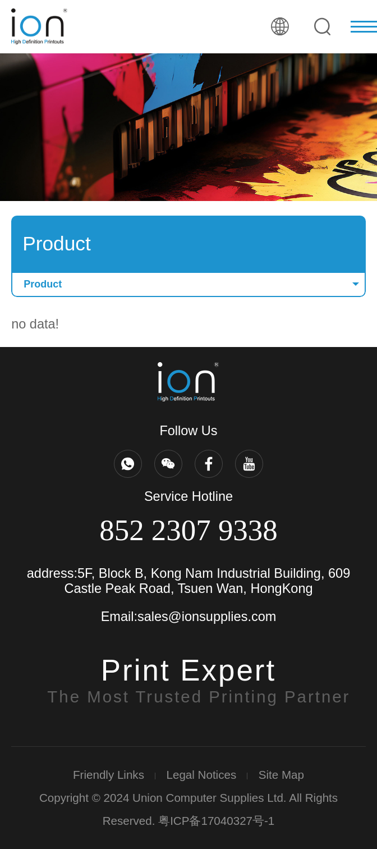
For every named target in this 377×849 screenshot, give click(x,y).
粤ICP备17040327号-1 (216, 820)
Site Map (281, 774)
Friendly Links (108, 774)
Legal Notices (202, 774)
